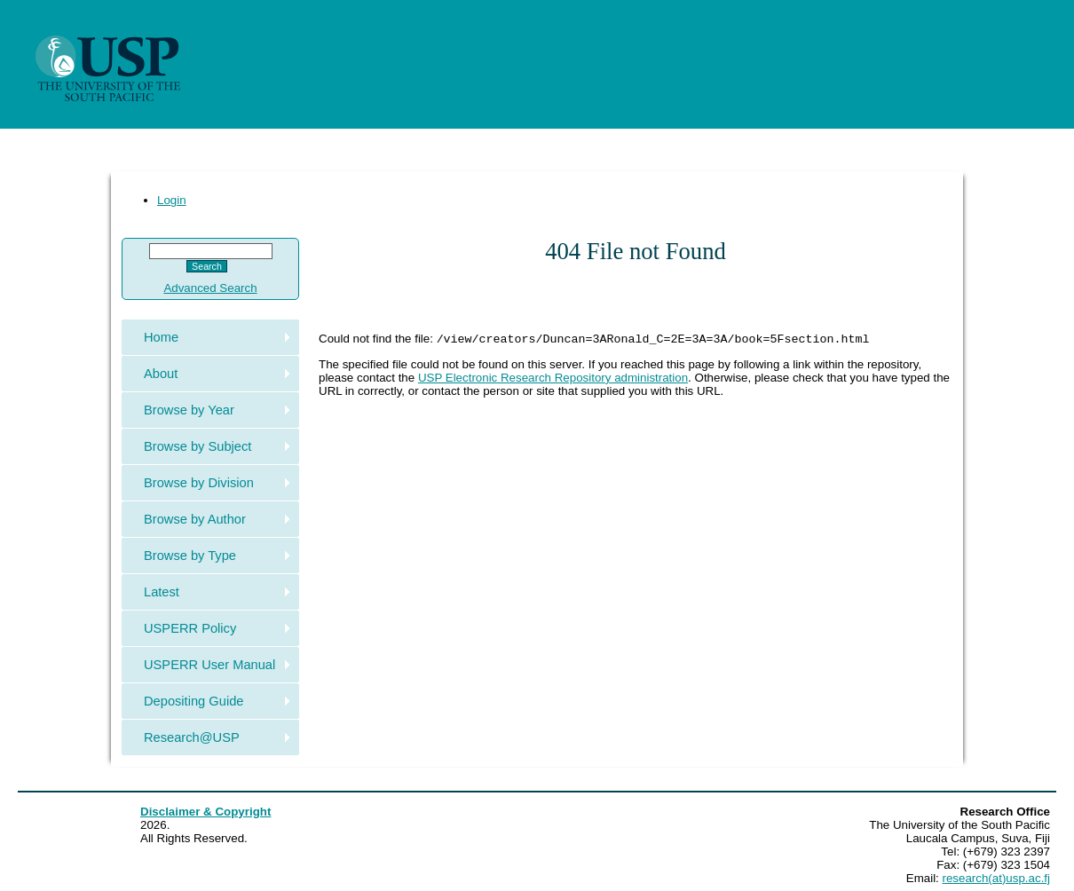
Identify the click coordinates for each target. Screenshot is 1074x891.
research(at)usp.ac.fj (996, 878)
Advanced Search (210, 288)
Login (171, 200)
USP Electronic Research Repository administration (553, 379)
